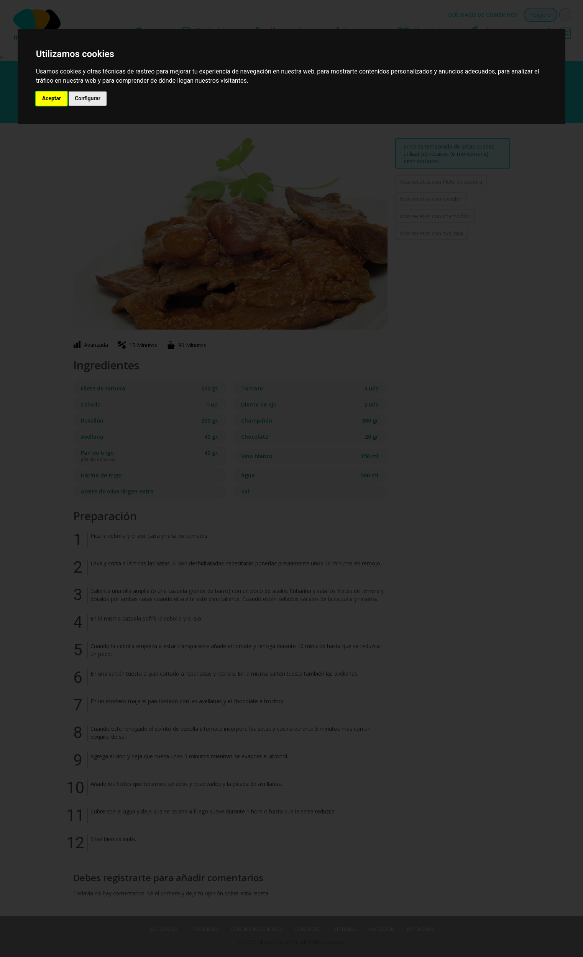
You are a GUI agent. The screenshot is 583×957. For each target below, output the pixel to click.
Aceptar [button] (51, 98)
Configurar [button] (87, 98)
